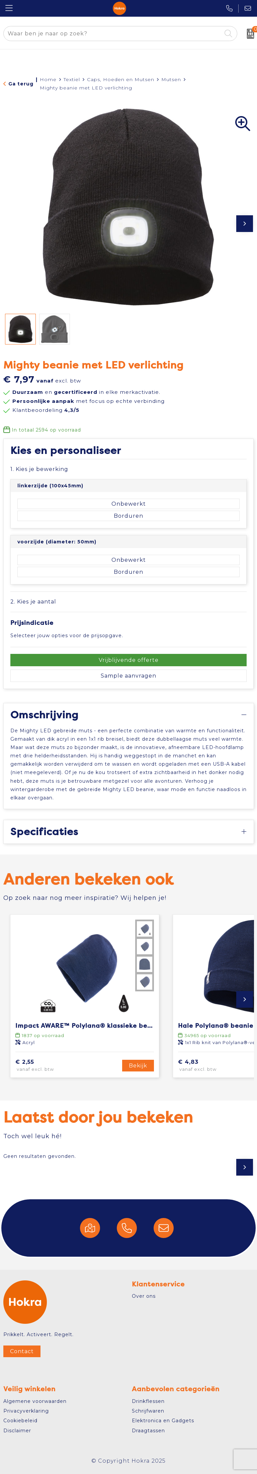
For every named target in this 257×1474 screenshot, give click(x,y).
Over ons (144, 1296)
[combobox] (112, 33)
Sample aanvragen (128, 676)
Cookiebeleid (20, 1421)
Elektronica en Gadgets (163, 1421)
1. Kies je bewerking (39, 469)
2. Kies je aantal (33, 601)
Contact (22, 1351)
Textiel (72, 79)
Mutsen (171, 79)
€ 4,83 (207, 1066)
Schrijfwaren (148, 1411)
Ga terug (20, 84)
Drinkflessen (148, 1401)
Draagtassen (148, 1431)
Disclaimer (17, 1431)
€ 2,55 (44, 1066)
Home (48, 79)
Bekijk (138, 1065)
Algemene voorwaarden (35, 1401)
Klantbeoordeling (45, 410)
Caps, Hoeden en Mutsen (120, 79)
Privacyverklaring (26, 1411)
